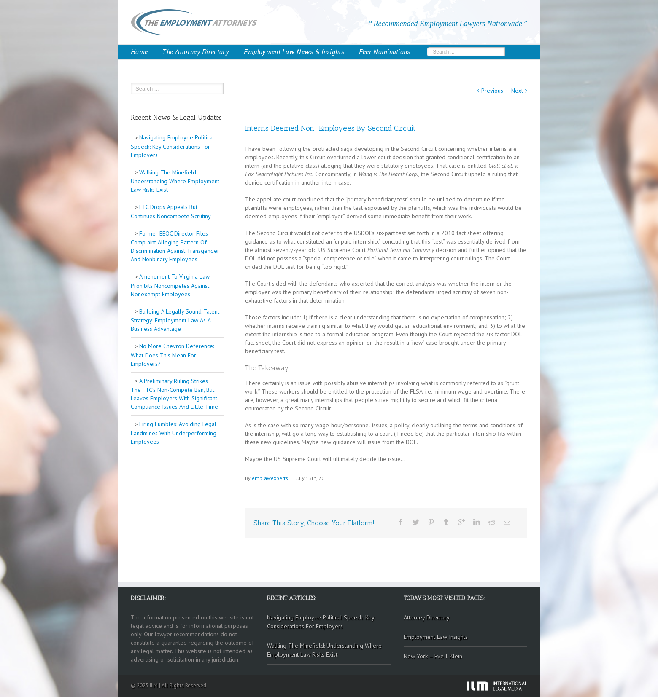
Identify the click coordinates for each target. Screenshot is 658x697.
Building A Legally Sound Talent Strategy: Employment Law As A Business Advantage (175, 320)
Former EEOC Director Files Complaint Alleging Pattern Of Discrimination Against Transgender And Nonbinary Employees (175, 246)
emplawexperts (270, 478)
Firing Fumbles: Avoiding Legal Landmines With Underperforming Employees (173, 432)
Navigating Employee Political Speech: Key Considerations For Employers (172, 146)
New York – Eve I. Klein (433, 656)
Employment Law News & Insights (294, 51)
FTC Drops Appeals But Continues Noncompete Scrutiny (171, 211)
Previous (492, 90)
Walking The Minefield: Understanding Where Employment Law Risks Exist (175, 181)
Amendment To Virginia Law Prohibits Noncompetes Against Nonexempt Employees (170, 285)
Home (139, 51)
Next (517, 90)
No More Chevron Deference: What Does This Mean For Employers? (172, 354)
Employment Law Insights (436, 637)
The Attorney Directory (195, 51)
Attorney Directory (427, 617)
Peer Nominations (384, 51)
